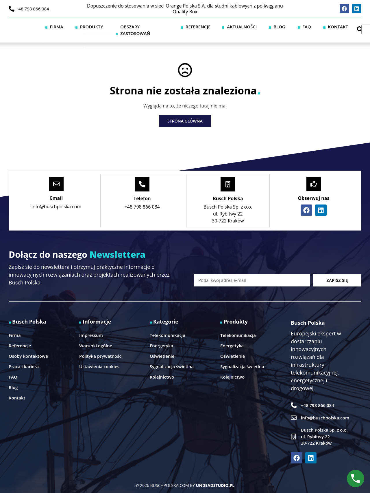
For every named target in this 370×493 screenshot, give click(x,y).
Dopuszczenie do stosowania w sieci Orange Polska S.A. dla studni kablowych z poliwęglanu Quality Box (185, 9)
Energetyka (161, 339)
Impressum (91, 328)
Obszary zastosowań (171, 26)
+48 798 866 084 (32, 9)
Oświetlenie (162, 349)
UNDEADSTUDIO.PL (215, 478)
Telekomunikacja (167, 328)
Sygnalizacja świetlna (172, 359)
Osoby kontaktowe (28, 349)
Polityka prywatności (101, 349)
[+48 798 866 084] (11, 9)
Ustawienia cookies (99, 359)
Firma (99, 26)
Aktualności (253, 26)
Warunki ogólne (95, 339)
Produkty (125, 26)
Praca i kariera (24, 359)
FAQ (301, 26)
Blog (283, 26)
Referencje (217, 26)
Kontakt (324, 26)
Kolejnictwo (162, 370)
